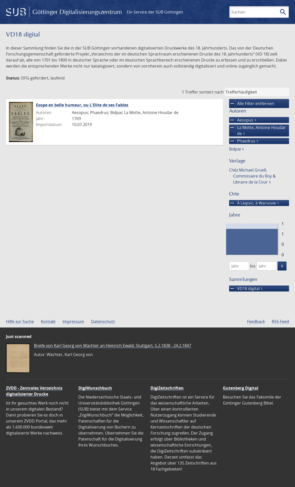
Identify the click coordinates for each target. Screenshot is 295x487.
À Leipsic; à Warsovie (254, 203)
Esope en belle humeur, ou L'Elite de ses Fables (82, 105)
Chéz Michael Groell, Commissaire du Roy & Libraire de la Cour (252, 176)
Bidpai (236, 149)
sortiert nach (211, 92)
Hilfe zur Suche (20, 321)
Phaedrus (243, 141)
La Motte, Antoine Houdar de (257, 130)
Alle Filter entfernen (251, 103)
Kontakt (48, 321)
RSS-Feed (280, 321)
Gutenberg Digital (240, 388)
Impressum (73, 321)
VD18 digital (246, 289)
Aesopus (242, 120)
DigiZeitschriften (167, 388)
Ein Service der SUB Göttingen (155, 12)
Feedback (256, 321)
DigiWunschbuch (95, 388)
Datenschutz (103, 321)
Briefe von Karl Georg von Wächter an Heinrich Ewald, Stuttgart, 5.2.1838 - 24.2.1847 (112, 345)
